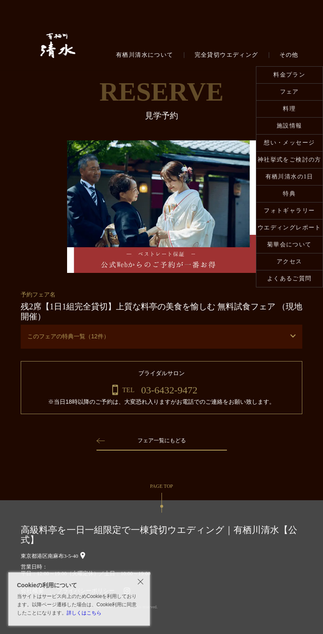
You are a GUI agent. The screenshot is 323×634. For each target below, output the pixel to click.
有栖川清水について (145, 55)
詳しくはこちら (84, 613)
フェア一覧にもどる (161, 440)
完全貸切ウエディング (226, 55)
